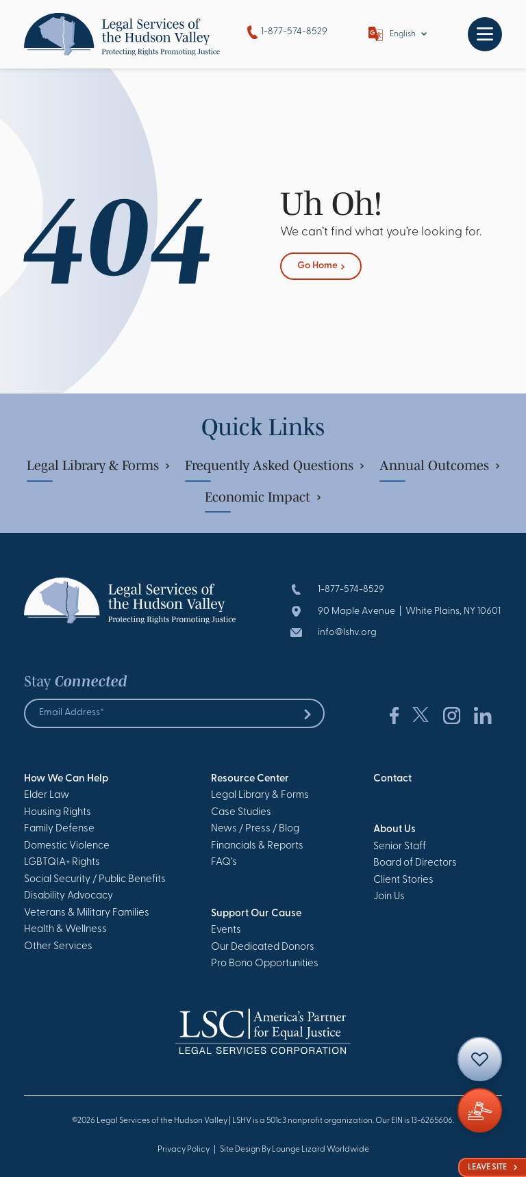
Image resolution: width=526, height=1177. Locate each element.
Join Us (389, 897)
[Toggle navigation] (485, 34)
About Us (394, 830)
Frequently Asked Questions (274, 465)
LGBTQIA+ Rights (62, 862)
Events (226, 930)
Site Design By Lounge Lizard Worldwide (294, 1150)
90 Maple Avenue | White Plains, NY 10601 (409, 611)
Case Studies (241, 812)
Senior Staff (399, 847)
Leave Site (492, 1167)
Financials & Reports (257, 846)
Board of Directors (415, 863)
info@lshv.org (347, 633)
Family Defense (59, 829)
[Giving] (480, 1110)
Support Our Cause (256, 914)
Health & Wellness (65, 929)
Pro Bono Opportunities (264, 964)
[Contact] (480, 1059)
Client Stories (403, 880)
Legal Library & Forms (98, 465)
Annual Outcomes (439, 465)
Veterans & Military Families (86, 913)
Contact (392, 779)
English (403, 34)
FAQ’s (224, 862)
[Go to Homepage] (122, 34)
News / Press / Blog (255, 829)
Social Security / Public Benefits (95, 880)
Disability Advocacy (68, 896)
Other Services (58, 947)
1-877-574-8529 (287, 32)
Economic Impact (263, 496)
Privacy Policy (184, 1150)
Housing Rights (57, 812)
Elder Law (46, 795)
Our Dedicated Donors (262, 947)
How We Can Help (66, 779)
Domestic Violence (67, 846)
